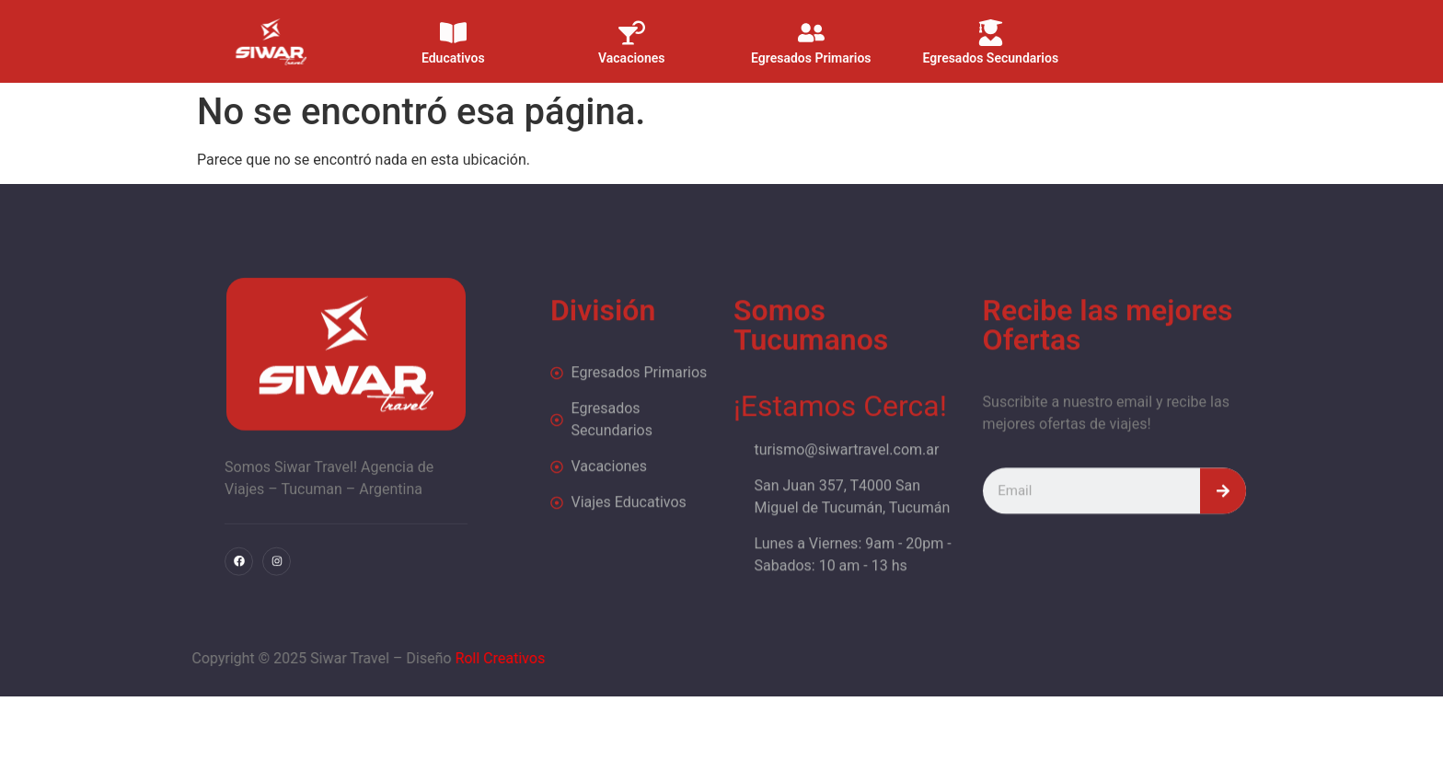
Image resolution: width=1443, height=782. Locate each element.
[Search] (1223, 529)
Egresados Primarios (811, 47)
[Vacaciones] (631, 21)
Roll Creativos (365, 658)
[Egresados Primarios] (811, 21)
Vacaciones (631, 47)
